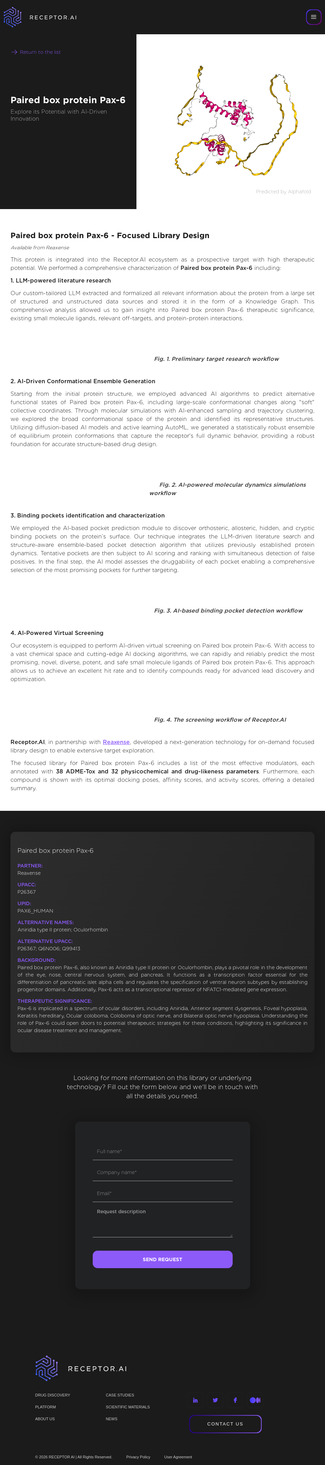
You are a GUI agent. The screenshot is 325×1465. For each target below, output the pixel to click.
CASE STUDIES (120, 1395)
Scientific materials (128, 1407)
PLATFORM (45, 1407)
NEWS (112, 1419)
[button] (314, 17)
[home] (48, 17)
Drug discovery (52, 1395)
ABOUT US (45, 1419)
